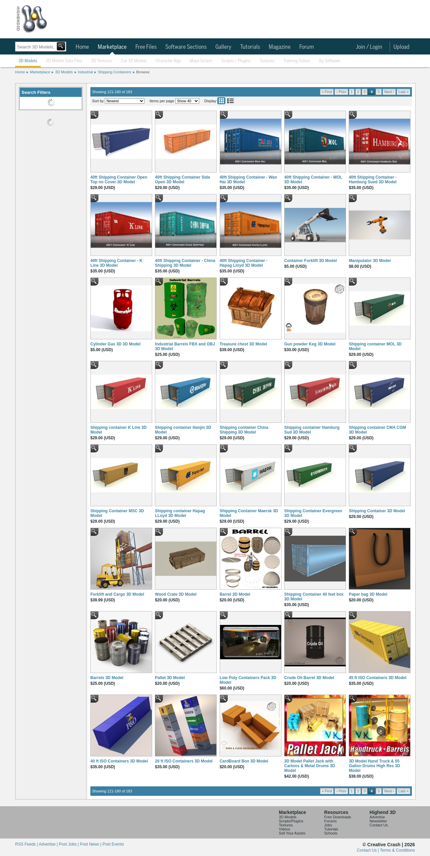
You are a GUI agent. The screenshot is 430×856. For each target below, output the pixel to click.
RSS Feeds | (27, 844)
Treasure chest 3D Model (243, 344)
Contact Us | (368, 850)
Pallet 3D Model (170, 677)
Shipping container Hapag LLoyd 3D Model (180, 513)
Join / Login (369, 47)
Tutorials (250, 47)
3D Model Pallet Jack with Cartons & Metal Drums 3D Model (309, 766)
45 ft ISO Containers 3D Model (377, 677)
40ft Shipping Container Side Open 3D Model (182, 179)
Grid (221, 100)
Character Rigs (168, 61)
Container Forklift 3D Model (310, 260)
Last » (403, 92)
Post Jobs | (69, 844)
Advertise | (49, 844)
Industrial (85, 72)
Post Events (113, 844)
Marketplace (112, 47)
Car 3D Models (134, 61)
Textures (267, 61)
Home (82, 47)
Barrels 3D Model (106, 677)
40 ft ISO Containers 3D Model (119, 761)
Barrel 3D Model (235, 594)
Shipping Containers (114, 72)
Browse (143, 72)
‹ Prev (341, 92)
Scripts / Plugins (236, 61)
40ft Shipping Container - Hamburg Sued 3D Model (373, 179)
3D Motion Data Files (64, 61)
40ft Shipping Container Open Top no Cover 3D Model (118, 179)
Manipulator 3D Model (370, 260)
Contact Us (379, 825)
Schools (330, 833)
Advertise (377, 817)
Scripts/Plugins (291, 821)
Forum (306, 47)
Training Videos (297, 61)
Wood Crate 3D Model (176, 594)
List (230, 100)
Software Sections (186, 47)
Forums (330, 821)
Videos (284, 829)
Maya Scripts (201, 61)
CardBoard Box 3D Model (244, 761)
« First (327, 92)
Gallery (223, 47)
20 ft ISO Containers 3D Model (183, 761)
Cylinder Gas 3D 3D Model (115, 344)
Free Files (146, 47)
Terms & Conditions (397, 850)
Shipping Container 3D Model (377, 511)
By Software (329, 61)
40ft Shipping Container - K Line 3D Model (116, 263)
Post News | (91, 844)
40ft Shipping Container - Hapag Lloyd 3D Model (244, 263)
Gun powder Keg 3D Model (310, 344)
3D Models (27, 61)
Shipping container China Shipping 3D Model (244, 430)
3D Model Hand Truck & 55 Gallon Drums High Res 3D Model (374, 766)
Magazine (280, 47)
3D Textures (101, 61)
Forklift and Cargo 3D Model (117, 594)
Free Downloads (337, 817)
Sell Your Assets (292, 833)
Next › (389, 92)
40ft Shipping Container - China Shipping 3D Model (185, 263)
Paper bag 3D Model (368, 594)
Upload (401, 47)
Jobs (328, 825)
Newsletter (378, 821)
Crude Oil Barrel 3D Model (309, 677)
